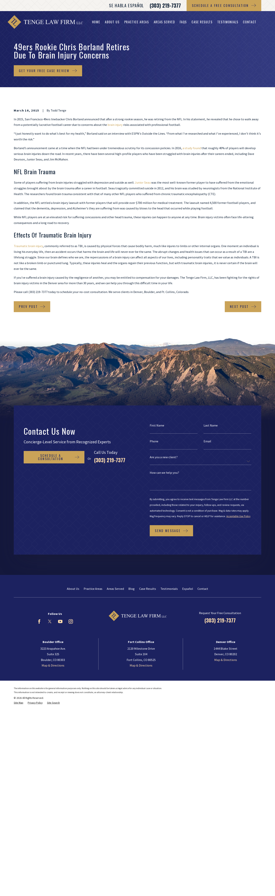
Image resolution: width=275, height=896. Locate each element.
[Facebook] (39, 621)
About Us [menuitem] (112, 22)
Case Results (147, 589)
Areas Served (115, 589)
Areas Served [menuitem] (164, 22)
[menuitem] (18, 703)
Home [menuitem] (96, 22)
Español (187, 589)
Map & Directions (53, 665)
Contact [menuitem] (249, 22)
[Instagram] (71, 621)
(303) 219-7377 (165, 5)
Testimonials (169, 589)
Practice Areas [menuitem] (136, 22)
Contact (202, 589)
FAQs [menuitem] (183, 22)
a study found (192, 148)
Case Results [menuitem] (202, 22)
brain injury (115, 125)
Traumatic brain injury (28, 246)
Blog (131, 589)
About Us (73, 589)
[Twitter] (50, 621)
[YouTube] (60, 621)
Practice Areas (93, 589)
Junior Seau (143, 182)
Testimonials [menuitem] (227, 22)
